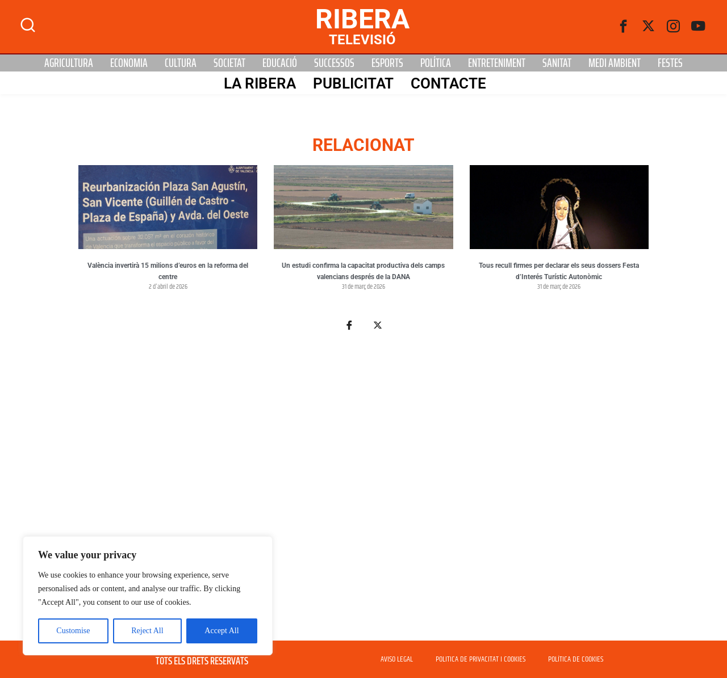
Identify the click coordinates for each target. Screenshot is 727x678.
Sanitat (556, 62)
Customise (73, 630)
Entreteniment (496, 62)
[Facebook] (623, 26)
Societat (229, 62)
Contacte (448, 83)
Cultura (181, 62)
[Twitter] (648, 26)
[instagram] (673, 26)
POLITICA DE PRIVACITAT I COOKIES (480, 659)
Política (435, 62)
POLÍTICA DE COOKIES (575, 659)
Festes (670, 62)
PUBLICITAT (353, 83)
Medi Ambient (614, 62)
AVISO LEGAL (397, 659)
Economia (129, 62)
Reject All (147, 630)
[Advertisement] (363, 492)
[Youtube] (698, 26)
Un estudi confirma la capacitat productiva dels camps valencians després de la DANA (363, 271)
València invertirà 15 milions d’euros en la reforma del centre (167, 271)
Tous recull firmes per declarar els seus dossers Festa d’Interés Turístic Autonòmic (559, 271)
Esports (387, 62)
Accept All (221, 630)
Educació (279, 62)
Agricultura (68, 62)
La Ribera (260, 83)
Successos (334, 62)
